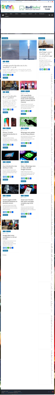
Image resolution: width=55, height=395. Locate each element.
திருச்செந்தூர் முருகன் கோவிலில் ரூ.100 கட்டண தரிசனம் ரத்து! (16, 2)
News (11, 13)
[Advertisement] (27, 25)
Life (35, 13)
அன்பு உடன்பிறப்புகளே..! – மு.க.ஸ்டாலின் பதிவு (51, 177)
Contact (7, 16)
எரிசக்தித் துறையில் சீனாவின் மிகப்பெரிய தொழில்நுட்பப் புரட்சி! (15, 66)
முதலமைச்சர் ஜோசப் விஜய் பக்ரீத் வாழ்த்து (51, 81)
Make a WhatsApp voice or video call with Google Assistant (28, 167)
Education (22, 91)
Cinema (16, 13)
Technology (41, 13)
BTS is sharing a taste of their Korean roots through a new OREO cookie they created (51, 259)
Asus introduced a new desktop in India (10, 167)
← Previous (4, 255)
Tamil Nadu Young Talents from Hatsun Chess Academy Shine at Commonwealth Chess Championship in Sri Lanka (51, 214)
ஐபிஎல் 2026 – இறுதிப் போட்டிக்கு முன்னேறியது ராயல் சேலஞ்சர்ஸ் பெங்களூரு (51, 364)
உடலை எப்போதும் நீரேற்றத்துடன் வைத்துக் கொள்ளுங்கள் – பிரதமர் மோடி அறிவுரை (51, 328)
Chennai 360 (23, 13)
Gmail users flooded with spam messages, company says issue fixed (27, 202)
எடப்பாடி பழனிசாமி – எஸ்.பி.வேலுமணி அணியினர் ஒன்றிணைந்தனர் (51, 294)
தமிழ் (6, 13)
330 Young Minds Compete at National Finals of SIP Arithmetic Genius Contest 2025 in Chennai (28, 98)
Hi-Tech (4, 128)
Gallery (30, 13)
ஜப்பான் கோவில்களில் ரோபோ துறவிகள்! (9, 97)
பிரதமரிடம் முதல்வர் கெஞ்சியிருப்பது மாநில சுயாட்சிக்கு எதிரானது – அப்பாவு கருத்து (51, 144)
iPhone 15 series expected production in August (10, 134)
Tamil (4, 61)
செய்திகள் (7, 61)
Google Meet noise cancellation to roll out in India (10, 237)
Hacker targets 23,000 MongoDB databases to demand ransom (10, 201)
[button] (7, 14)
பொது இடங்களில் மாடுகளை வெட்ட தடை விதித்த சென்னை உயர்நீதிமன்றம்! (51, 108)
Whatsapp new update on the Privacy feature (28, 133)
